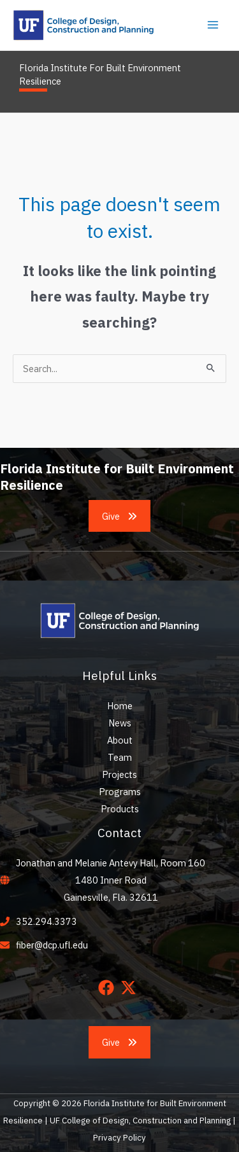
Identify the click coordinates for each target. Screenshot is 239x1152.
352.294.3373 (46, 921)
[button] (120, 516)
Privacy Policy (119, 1137)
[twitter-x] (130, 988)
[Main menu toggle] (212, 24)
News (119, 723)
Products (120, 809)
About (120, 740)
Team (120, 757)
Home (120, 706)
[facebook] (108, 988)
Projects (119, 774)
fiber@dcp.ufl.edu (52, 945)
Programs (120, 792)
